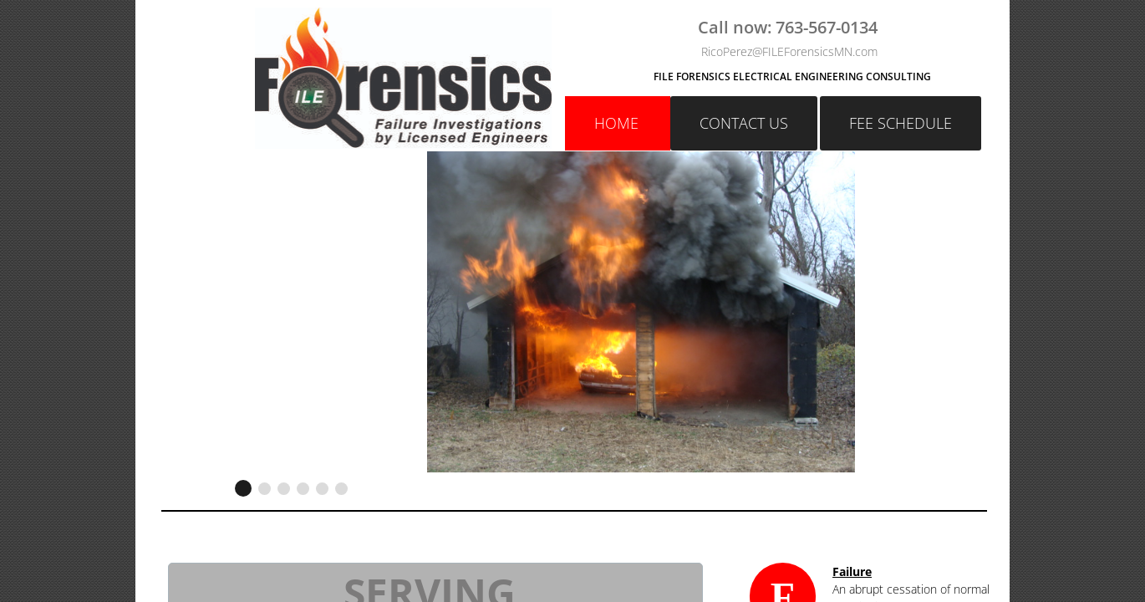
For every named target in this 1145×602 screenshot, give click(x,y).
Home (616, 123)
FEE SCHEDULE (900, 123)
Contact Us (744, 123)
